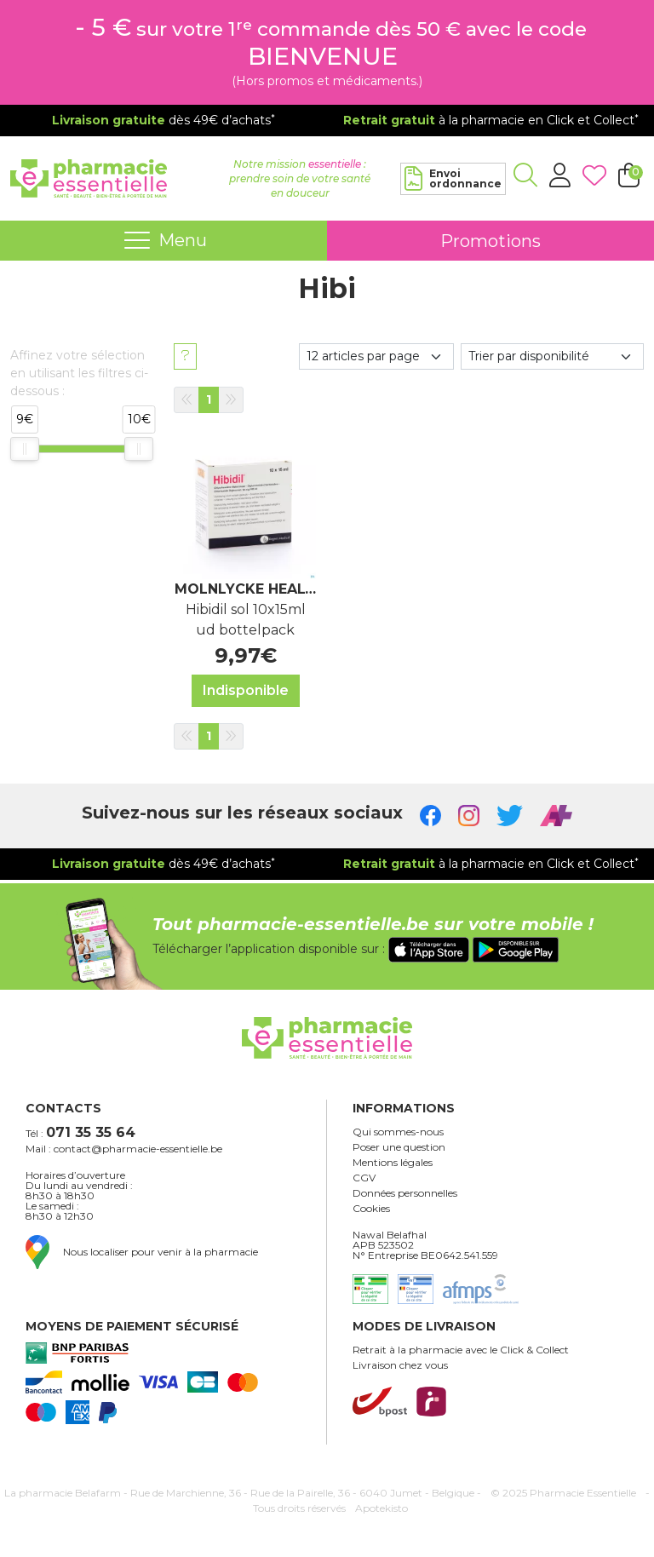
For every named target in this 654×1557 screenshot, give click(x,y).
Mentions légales (393, 1163)
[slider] (24, 449)
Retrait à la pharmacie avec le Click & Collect (461, 1350)
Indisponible (246, 690)
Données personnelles (405, 1193)
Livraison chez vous (400, 1365)
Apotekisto (381, 1508)
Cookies (371, 1209)
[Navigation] (163, 241)
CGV (364, 1178)
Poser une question (399, 1147)
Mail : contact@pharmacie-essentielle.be (124, 1149)
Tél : (80, 1132)
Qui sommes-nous (398, 1132)
